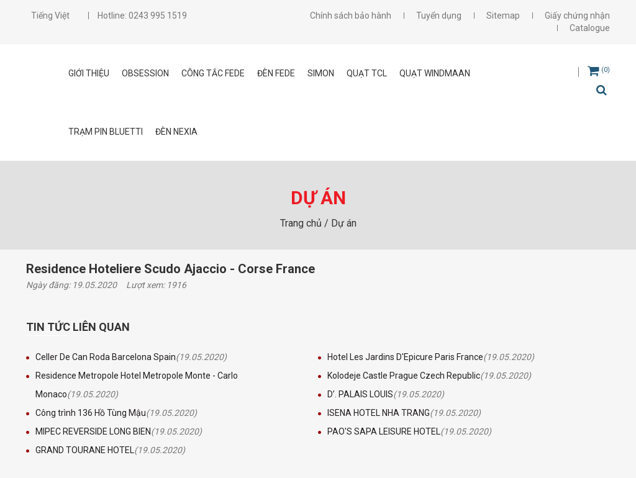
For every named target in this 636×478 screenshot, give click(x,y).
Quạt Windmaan (434, 73)
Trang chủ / (305, 223)
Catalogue (590, 28)
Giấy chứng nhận (577, 15)
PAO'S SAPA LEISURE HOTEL (383, 431)
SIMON (320, 73)
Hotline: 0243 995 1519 (142, 15)
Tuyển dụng (438, 15)
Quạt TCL (367, 73)
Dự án (344, 223)
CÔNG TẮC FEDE (213, 73)
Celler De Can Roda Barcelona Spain (105, 357)
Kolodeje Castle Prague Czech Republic (403, 376)
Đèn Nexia (176, 132)
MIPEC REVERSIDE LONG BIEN (93, 431)
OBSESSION (145, 73)
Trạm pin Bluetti (105, 132)
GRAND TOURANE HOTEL (84, 450)
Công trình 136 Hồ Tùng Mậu (90, 413)
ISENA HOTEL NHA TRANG (378, 413)
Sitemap (503, 15)
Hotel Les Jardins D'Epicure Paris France (405, 357)
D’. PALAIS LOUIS (360, 394)
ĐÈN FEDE (276, 73)
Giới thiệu (88, 73)
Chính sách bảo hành (350, 15)
